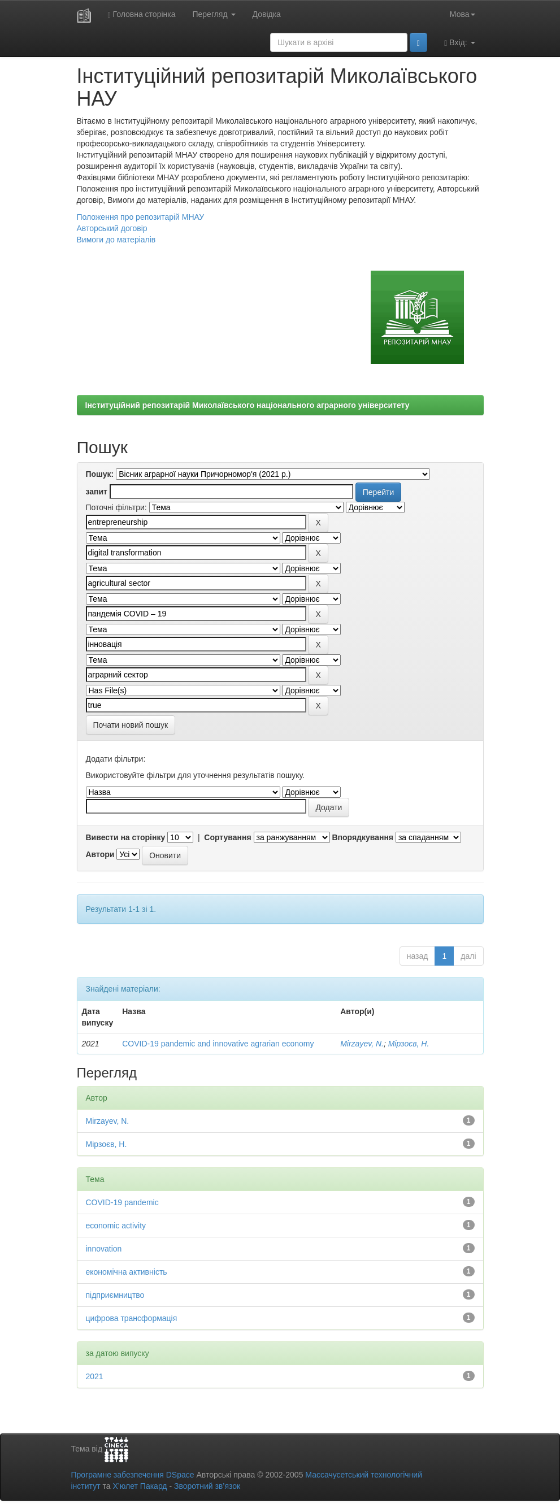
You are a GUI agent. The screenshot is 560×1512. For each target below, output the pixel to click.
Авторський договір (112, 228)
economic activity (116, 1225)
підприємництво (115, 1295)
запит (96, 491)
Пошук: (100, 474)
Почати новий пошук (130, 724)
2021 (94, 1376)
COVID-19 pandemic (122, 1202)
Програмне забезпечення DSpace (132, 1474)
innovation (104, 1248)
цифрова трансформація (131, 1318)
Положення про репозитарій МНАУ (141, 216)
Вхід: (459, 42)
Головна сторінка (142, 14)
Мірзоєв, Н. (408, 1043)
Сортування (227, 837)
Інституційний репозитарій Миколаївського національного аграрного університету (247, 405)
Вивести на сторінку (126, 837)
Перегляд (213, 14)
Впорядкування (362, 837)
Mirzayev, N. (362, 1043)
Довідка (267, 14)
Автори (100, 854)
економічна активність (126, 1271)
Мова (462, 14)
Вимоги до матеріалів (116, 239)
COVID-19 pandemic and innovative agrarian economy (218, 1043)
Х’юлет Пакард (139, 1486)
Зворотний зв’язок (207, 1486)
